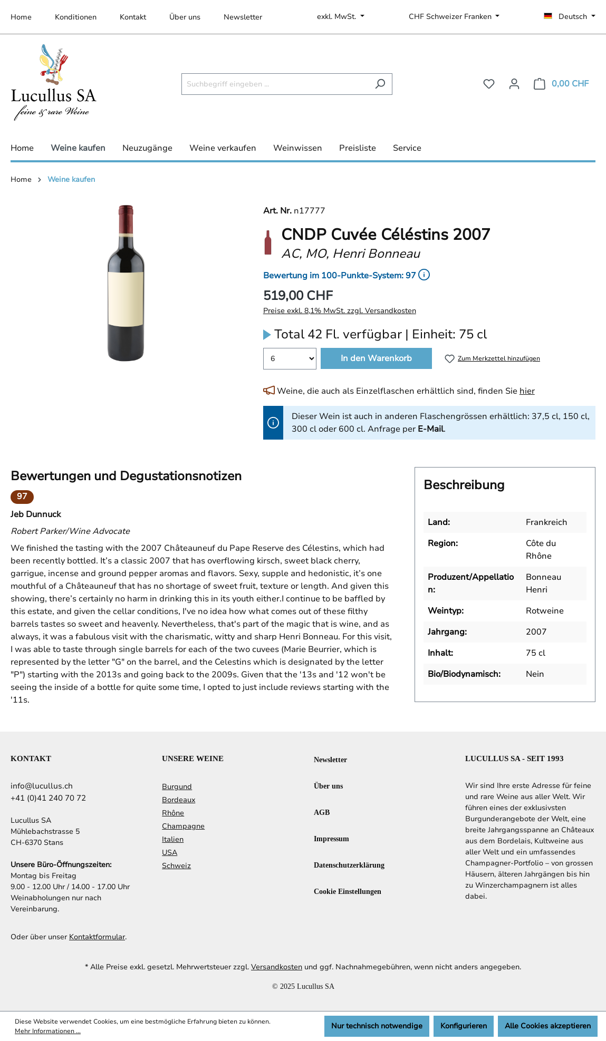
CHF (451, 17)
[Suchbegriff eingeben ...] (274, 84)
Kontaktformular (97, 937)
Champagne (183, 826)
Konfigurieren (463, 1026)
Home (21, 17)
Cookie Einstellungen (347, 891)
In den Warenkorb (376, 358)
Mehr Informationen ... (48, 1031)
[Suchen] (380, 84)
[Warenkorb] (561, 84)
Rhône (173, 813)
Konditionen (76, 17)
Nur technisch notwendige (376, 1026)
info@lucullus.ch (42, 786)
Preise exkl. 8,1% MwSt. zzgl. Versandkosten (339, 311)
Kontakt (133, 17)
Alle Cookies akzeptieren (548, 1026)
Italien (173, 839)
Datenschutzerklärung (349, 864)
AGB (322, 811)
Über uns (184, 17)
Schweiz (176, 866)
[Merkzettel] (489, 84)
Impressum (331, 838)
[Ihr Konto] (514, 84)
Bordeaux (178, 800)
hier (527, 391)
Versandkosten (276, 967)
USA (169, 853)
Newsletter (243, 17)
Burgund (177, 787)
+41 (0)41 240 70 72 (48, 798)
